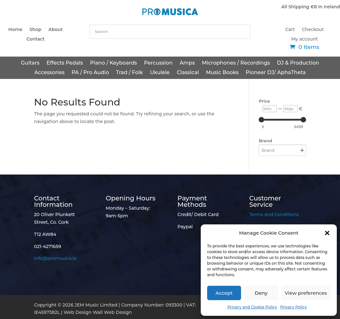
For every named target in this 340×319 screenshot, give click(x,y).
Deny (261, 293)
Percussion (158, 63)
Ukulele (160, 72)
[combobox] (170, 32)
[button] (327, 233)
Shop (35, 29)
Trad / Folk (129, 72)
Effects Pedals (64, 63)
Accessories (49, 72)
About (55, 29)
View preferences (306, 293)
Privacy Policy (293, 307)
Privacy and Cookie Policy (252, 307)
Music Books (222, 72)
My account (304, 39)
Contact (35, 39)
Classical (188, 72)
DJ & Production (298, 63)
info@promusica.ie (55, 258)
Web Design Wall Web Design (98, 312)
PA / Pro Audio (90, 72)
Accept (223, 293)
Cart (290, 29)
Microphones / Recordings (236, 63)
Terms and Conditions (274, 214)
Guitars (30, 63)
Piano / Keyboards (113, 63)
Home (15, 29)
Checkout (313, 29)
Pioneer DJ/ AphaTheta (276, 72)
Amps (187, 63)
